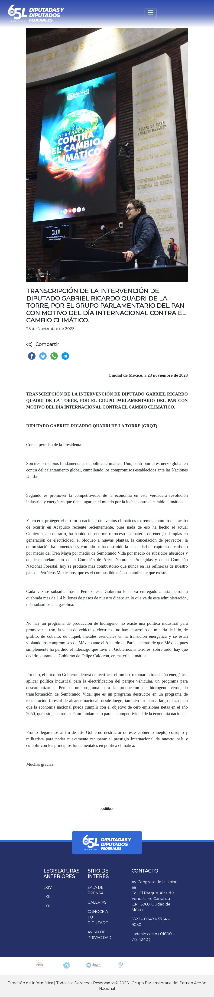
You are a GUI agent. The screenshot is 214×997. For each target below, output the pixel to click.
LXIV (47, 887)
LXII (46, 906)
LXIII (47, 897)
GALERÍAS (97, 902)
